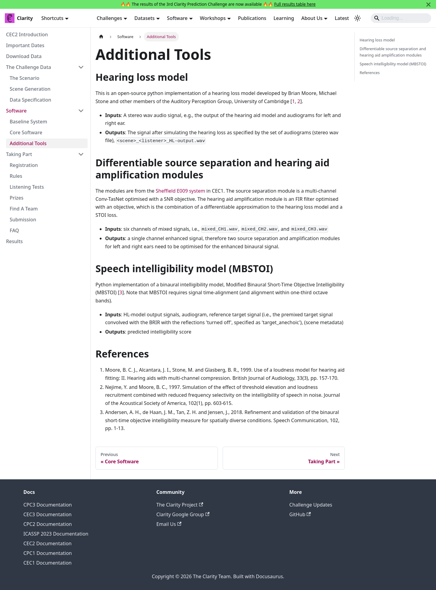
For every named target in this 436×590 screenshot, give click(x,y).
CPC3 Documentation (48, 504)
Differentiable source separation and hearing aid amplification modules (393, 52)
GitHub (300, 514)
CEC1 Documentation (48, 562)
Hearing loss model (377, 40)
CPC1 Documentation (48, 553)
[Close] (428, 4)
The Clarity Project (180, 504)
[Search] (401, 18)
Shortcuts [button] (52, 18)
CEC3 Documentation (48, 514)
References (369, 72)
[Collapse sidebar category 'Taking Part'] (81, 154)
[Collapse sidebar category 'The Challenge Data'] (81, 67)
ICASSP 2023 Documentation (56, 533)
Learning (283, 18)
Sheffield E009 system (180, 190)
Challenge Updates (310, 504)
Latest (342, 18)
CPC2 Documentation (48, 524)
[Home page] (101, 36)
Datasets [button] (144, 18)
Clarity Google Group (183, 514)
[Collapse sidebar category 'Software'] (81, 111)
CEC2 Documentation (48, 543)
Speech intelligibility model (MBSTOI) (393, 64)
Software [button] (177, 18)
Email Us (169, 524)
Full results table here (294, 4)
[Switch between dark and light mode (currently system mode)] (357, 18)
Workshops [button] (213, 18)
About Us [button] (311, 18)
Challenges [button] (109, 18)
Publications (252, 18)
